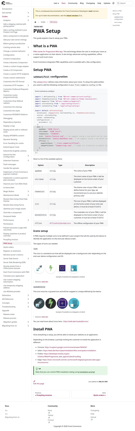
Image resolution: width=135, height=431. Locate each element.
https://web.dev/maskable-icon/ (75, 321)
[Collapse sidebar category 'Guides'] (28, 16)
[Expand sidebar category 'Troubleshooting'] (28, 306)
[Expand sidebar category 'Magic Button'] (28, 191)
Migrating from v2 (12, 417)
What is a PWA (117, 11)
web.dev (45, 282)
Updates (107, 3)
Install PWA (116, 25)
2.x (6, 414)
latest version (72, 15)
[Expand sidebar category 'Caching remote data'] (28, 47)
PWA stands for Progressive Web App (48, 51)
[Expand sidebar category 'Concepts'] (28, 303)
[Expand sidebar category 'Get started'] (28, 12)
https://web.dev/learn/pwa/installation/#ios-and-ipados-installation (69, 350)
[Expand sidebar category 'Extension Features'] (28, 160)
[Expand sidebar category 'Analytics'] (28, 20)
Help (99, 3)
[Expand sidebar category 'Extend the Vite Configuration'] (28, 155)
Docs (63, 3)
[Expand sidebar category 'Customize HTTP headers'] (28, 85)
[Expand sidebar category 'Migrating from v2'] (28, 325)
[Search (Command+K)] (124, 3)
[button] (16, 295)
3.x (6, 410)
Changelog (90, 3)
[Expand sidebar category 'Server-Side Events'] (28, 258)
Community (72, 3)
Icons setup (118, 22)
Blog (82, 3)
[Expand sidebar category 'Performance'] (28, 220)
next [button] (55, 3)
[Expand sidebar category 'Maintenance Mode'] (28, 195)
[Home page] (35, 22)
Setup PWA (116, 14)
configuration (118, 18)
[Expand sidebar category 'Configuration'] (28, 55)
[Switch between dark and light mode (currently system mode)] (113, 3)
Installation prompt (87, 372)
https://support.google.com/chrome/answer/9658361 (66, 347)
